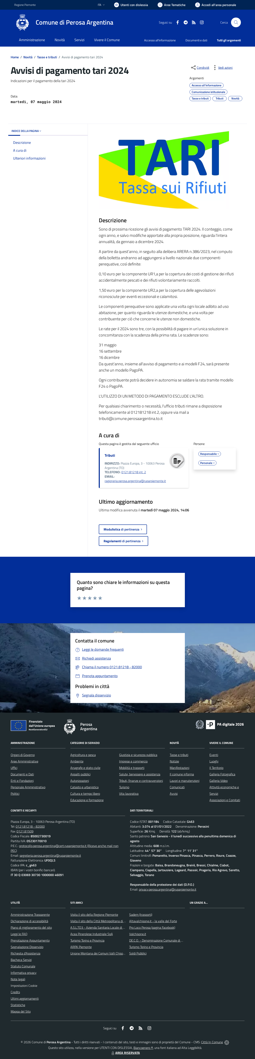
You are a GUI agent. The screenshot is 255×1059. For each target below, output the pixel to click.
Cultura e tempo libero (85, 793)
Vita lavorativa (128, 793)
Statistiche (18, 1005)
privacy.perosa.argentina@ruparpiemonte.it (167, 889)
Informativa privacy (23, 972)
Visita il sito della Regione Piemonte (94, 914)
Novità (27, 57)
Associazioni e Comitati (224, 800)
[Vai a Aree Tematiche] (171, 5)
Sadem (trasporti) (140, 914)
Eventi (213, 754)
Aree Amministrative (24, 761)
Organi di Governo (23, 754)
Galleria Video (218, 780)
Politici (15, 793)
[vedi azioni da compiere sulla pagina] (222, 67)
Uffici (14, 767)
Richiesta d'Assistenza (25, 953)
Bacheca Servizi (21, 959)
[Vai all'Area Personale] (215, 5)
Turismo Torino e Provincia (87, 940)
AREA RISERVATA (125, 1052)
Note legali (18, 979)
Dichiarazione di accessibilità (29, 921)
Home (15, 57)
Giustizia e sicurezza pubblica (138, 754)
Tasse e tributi (47, 57)
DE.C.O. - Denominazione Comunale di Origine (159, 940)
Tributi (110, 455)
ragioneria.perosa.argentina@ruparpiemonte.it (135, 480)
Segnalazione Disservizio (27, 946)
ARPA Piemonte (81, 946)
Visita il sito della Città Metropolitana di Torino (100, 921)
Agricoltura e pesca (83, 754)
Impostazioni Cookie (24, 985)
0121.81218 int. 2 (133, 472)
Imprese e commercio (133, 761)
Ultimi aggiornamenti (25, 998)
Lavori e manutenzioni (184, 780)
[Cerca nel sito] (236, 22)
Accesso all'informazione (160, 40)
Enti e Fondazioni (22, 780)
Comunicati (177, 787)
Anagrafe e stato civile (85, 767)
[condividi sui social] (199, 67)
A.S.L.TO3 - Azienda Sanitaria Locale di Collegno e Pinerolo (109, 927)
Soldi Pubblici (138, 953)
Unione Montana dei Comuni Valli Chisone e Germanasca (108, 953)
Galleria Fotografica (222, 774)
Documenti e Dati (22, 774)
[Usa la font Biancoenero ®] (131, 5)
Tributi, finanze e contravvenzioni (141, 780)
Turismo (124, 787)
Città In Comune (212, 1042)
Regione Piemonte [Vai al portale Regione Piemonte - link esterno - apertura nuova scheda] (25, 5)
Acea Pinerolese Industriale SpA (91, 934)
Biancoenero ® (143, 1047)
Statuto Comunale (23, 966)
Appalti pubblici (80, 774)
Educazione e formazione (87, 800)
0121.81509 (25, 831)
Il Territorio (216, 767)
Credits (15, 992)
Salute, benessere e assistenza (139, 774)
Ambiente (76, 761)
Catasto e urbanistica (84, 787)
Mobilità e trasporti (131, 767)
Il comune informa (182, 774)
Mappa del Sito (21, 1011)
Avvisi (174, 793)
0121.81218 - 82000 (30, 826)
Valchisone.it (137, 934)
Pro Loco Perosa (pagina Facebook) (152, 927)
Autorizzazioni (79, 780)
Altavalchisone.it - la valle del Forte (153, 921)
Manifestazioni (179, 767)
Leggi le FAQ (19, 934)
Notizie (174, 761)
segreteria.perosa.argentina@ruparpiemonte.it (50, 855)
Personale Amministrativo (28, 787)
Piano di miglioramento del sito (31, 927)
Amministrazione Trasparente (30, 914)
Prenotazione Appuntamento (30, 940)
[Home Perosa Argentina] (63, 22)
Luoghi (213, 761)
